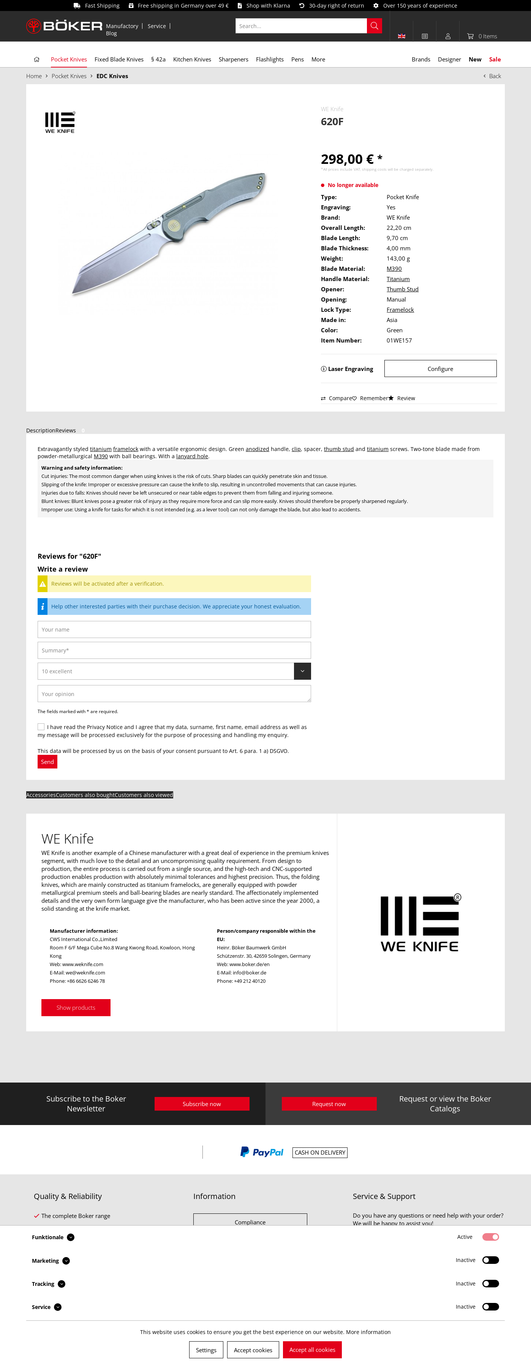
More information (368, 1332)
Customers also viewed (144, 794)
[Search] (374, 25)
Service (157, 26)
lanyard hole (192, 456)
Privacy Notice (105, 727)
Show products (76, 1007)
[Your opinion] (174, 693)
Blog (111, 33)
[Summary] (174, 650)
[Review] (174, 671)
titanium (101, 449)
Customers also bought (85, 794)
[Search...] (308, 25)
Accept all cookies (312, 1349)
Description (40, 430)
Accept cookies (253, 1350)
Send (47, 761)
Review (401, 398)
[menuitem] (122, 26)
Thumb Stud (403, 289)
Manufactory (122, 26)
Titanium (398, 279)
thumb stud (339, 449)
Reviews (71, 430)
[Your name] (174, 629)
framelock (125, 449)
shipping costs (374, 169)
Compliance (250, 1222)
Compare (336, 398)
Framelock (400, 309)
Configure (440, 368)
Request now (329, 1104)
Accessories (41, 794)
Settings (206, 1350)
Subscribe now (202, 1104)
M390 (394, 268)
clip (296, 449)
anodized (257, 449)
